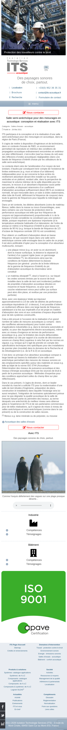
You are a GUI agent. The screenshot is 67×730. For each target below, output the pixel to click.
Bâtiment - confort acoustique (49, 660)
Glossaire (49, 697)
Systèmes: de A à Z (17, 676)
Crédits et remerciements (17, 651)
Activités (49, 673)
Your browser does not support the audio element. (33, 505)
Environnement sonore (50, 651)
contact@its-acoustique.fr (49, 92)
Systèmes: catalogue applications (17, 673)
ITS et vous (17, 706)
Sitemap (17, 648)
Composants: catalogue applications (17, 679)
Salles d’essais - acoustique (49, 657)
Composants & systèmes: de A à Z (17, 687)
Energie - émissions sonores (49, 654)
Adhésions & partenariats (50, 682)
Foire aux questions (49, 706)
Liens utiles (49, 709)
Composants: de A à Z (17, 684)
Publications (17, 700)
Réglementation (49, 700)
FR (46, 67)
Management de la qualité (49, 678)
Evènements (17, 703)
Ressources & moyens (50, 676)
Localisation (17, 88)
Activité (17, 697)
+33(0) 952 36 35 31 (50, 88)
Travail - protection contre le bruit (50, 648)
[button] (33, 530)
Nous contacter (33, 112)
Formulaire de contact (50, 97)
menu (33, 103)
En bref (17, 709)
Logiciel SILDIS (17, 690)
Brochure (17, 92)
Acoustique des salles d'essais (20, 422)
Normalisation (49, 703)
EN (46, 70)
